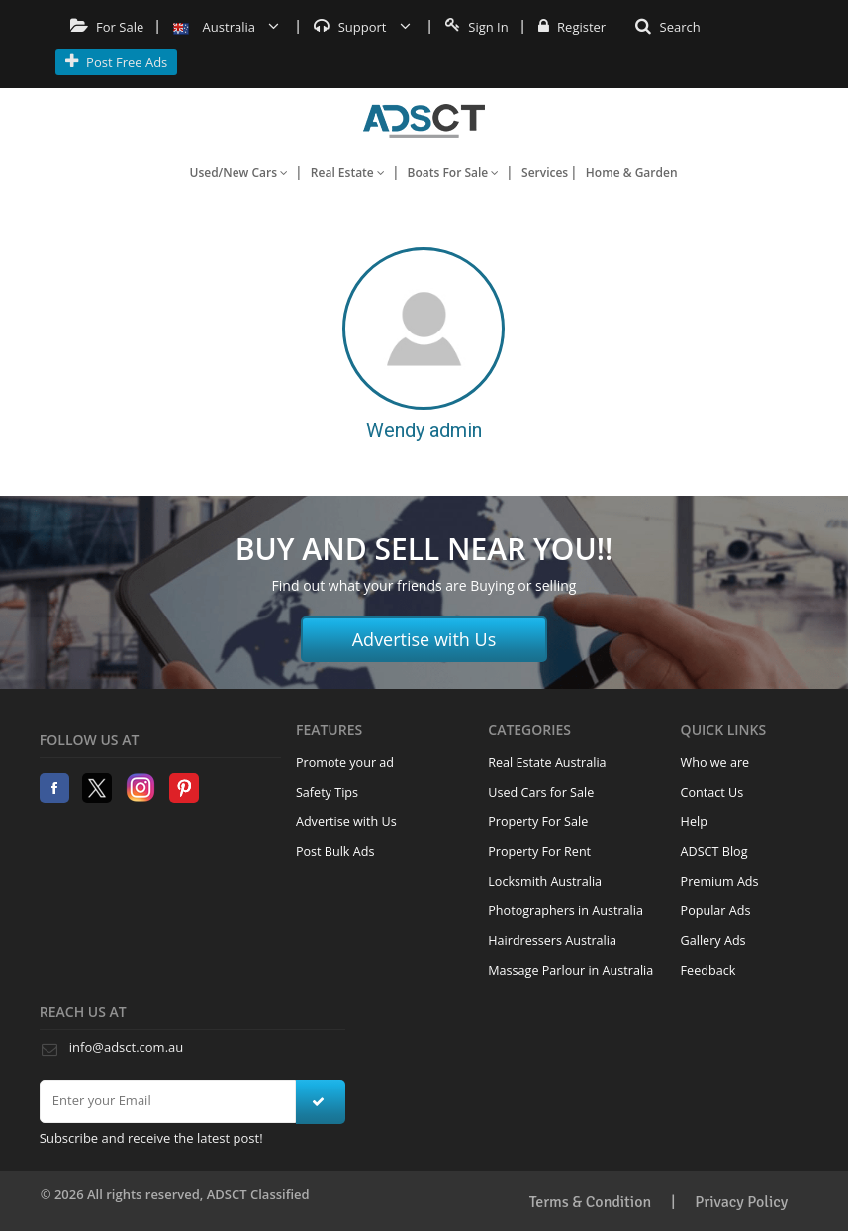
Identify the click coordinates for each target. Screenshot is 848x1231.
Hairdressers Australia (552, 940)
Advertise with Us (424, 639)
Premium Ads (720, 881)
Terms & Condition (590, 1202)
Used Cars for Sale (541, 792)
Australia (226, 27)
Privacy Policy (741, 1202)
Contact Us (712, 792)
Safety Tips (327, 792)
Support (362, 27)
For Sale (107, 27)
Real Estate (348, 172)
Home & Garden (632, 172)
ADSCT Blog (714, 851)
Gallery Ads (713, 940)
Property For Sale (538, 821)
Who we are (715, 762)
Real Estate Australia (547, 762)
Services (544, 172)
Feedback (708, 970)
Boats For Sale (454, 172)
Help (694, 821)
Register (572, 27)
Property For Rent (539, 851)
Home (424, 121)
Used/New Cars (238, 172)
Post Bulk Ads (335, 851)
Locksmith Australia (545, 881)
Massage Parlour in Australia (570, 970)
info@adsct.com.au (126, 1047)
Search (668, 27)
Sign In (477, 27)
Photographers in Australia (565, 910)
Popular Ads (716, 910)
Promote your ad (345, 762)
